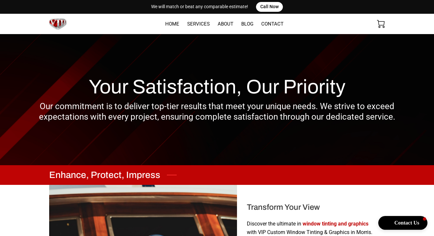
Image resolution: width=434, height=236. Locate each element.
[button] (402, 223)
